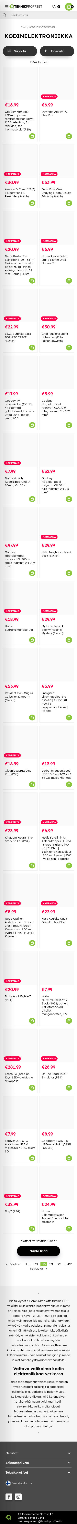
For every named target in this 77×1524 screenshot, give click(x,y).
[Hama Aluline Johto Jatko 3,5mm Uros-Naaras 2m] (56, 228)
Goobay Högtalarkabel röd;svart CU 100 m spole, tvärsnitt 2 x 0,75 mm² (20, 559)
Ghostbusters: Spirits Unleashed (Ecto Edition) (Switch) (55, 337)
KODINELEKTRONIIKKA (42, 27)
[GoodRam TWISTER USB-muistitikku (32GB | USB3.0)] (56, 1112)
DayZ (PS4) (12, 1211)
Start (23, 27)
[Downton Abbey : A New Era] (56, 83)
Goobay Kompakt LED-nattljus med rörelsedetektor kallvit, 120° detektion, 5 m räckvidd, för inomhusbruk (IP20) (19, 120)
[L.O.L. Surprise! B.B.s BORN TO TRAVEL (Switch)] (20, 305)
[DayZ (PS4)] (20, 1183)
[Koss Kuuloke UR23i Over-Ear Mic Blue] (56, 890)
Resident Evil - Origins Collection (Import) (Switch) (19, 696)
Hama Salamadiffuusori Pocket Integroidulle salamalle (55, 1217)
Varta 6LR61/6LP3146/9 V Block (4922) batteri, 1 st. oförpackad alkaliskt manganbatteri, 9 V (55, 1005)
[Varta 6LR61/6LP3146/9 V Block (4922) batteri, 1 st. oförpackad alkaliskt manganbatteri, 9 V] (56, 968)
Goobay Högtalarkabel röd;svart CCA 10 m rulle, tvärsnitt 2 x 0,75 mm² (56, 408)
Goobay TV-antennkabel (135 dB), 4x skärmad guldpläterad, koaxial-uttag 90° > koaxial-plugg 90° (19, 409)
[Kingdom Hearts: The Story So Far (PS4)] (20, 809)
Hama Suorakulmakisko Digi (19, 628)
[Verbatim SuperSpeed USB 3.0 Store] (56, 742)
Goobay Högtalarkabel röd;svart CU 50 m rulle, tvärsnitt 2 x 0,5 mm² (55, 485)
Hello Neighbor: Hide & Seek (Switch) (57, 554)
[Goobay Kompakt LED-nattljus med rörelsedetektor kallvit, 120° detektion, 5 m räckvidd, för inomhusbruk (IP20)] (20, 83)
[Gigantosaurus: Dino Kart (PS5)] (20, 742)
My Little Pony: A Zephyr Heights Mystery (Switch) (52, 629)
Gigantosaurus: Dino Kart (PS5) (18, 772)
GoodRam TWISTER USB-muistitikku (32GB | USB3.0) (56, 1144)
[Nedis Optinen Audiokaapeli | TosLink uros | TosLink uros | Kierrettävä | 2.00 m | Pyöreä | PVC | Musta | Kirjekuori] (20, 890)
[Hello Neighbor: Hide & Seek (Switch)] (56, 524)
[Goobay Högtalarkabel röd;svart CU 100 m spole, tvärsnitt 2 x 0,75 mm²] (20, 524)
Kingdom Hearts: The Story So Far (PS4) (19, 839)
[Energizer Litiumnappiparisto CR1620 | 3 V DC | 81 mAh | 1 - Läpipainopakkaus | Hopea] (56, 665)
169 (36, 1264)
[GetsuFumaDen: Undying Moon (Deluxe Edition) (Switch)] (56, 161)
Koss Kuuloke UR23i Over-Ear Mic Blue (54, 920)
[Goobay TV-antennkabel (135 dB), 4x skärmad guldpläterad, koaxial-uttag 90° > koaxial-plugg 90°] (20, 372)
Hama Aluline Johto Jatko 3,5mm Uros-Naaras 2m (54, 259)
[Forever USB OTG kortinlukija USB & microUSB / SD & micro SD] (20, 1112)
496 (69, 1264)
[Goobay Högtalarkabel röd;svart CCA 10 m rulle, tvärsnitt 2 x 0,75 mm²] (56, 372)
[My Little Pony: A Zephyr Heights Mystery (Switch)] (56, 598)
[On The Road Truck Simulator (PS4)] (56, 1045)
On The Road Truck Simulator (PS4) (54, 1075)
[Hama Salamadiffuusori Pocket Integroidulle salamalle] (56, 1183)
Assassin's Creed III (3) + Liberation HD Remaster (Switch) (20, 193)
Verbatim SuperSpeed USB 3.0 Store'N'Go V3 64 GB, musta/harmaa (57, 774)
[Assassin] (20, 161)
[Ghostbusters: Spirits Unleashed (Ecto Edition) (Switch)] (56, 305)
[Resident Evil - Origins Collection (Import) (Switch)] (20, 665)
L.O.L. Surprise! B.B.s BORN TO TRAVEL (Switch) (18, 337)
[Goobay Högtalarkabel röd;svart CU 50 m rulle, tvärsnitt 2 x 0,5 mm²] (56, 450)
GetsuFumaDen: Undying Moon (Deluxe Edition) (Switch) (56, 193)
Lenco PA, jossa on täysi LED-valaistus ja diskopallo (19, 1077)
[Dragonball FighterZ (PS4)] (20, 968)
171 (51, 1264)
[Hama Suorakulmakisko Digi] (20, 598)
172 (59, 1264)
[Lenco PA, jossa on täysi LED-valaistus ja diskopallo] (20, 1045)
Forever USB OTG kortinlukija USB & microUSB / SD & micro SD (20, 1146)
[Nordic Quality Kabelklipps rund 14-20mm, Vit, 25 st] (20, 450)
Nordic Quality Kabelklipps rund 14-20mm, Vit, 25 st (18, 481)
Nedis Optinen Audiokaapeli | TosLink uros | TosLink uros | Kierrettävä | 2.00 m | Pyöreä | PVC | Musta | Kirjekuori (19, 927)
